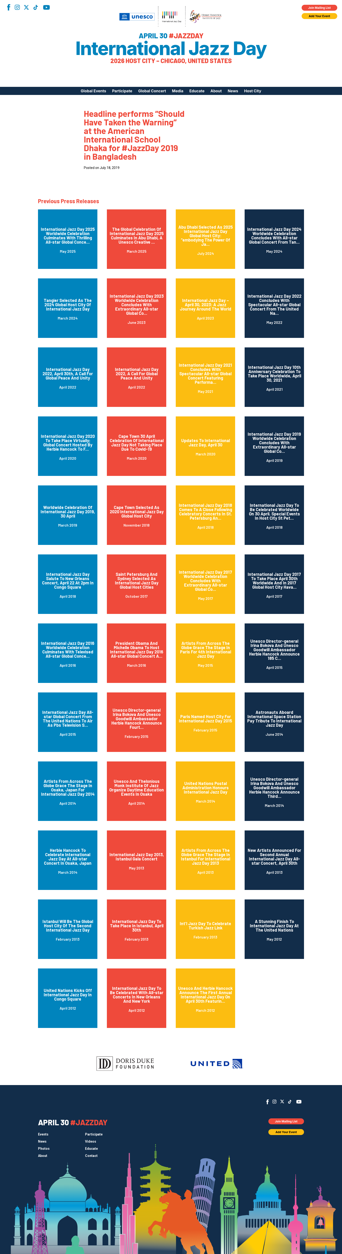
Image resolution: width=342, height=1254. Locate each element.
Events (43, 1134)
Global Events (93, 91)
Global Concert (152, 91)
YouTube (46, 7)
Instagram (17, 7)
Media (177, 91)
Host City (252, 91)
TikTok (35, 7)
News (233, 91)
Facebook (9, 7)
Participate (122, 91)
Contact (91, 1156)
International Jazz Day (171, 48)
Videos (90, 1141)
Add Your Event (319, 16)
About (216, 91)
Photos (44, 1148)
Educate (196, 91)
